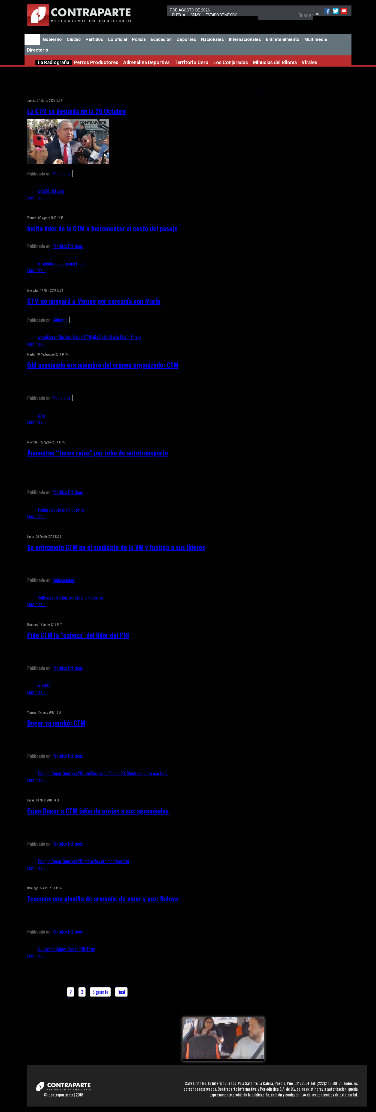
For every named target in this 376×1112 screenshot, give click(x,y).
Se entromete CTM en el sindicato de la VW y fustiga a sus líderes (116, 547)
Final (121, 992)
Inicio (32, 39)
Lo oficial (117, 39)
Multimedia (315, 39)
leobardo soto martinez (64, 263)
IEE (86, 949)
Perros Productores (96, 62)
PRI (87, 337)
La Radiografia (53, 62)
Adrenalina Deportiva (146, 62)
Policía (139, 39)
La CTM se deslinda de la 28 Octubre (76, 111)
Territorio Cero (191, 62)
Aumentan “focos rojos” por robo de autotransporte (97, 452)
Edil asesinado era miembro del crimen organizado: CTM (102, 364)
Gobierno (52, 39)
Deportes (186, 39)
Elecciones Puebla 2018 (109, 773)
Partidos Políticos (68, 246)
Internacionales (245, 39)
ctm (41, 191)
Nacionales (212, 39)
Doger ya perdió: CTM (56, 723)
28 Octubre (54, 191)
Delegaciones (64, 580)
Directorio (37, 50)
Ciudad (74, 39)
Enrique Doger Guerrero (58, 773)
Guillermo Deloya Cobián (58, 949)
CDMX (195, 15)
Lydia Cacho (99, 337)
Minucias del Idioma (275, 62)
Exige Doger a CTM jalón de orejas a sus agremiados (98, 810)
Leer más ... (36, 197)
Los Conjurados (230, 62)
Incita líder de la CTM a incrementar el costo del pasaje (102, 228)
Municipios (61, 173)
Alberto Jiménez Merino (64, 337)
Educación (161, 39)
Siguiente (100, 992)
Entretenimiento (282, 39)
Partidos (94, 39)
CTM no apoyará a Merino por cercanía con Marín (93, 301)
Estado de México (221, 15)
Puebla (178, 15)
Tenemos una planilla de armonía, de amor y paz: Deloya (102, 898)
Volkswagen (47, 597)
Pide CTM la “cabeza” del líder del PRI (78, 635)
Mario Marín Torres (125, 337)
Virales (309, 62)
